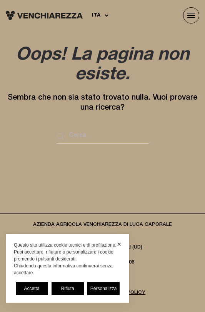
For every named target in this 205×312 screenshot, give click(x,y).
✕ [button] (119, 244)
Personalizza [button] (103, 288)
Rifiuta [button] (67, 288)
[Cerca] (103, 136)
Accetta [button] (32, 288)
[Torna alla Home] (44, 15)
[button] (191, 15)
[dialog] (67, 268)
